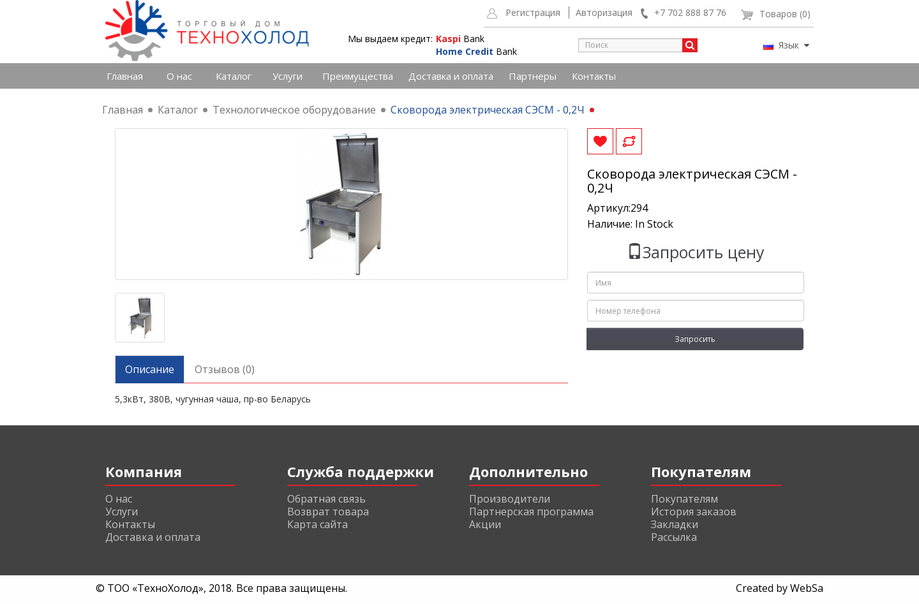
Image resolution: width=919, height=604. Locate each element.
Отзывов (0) (225, 369)
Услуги (288, 76)
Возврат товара (328, 511)
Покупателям (684, 498)
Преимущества (357, 76)
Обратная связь (326, 498)
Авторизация (604, 12)
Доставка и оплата (450, 76)
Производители (509, 498)
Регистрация (532, 12)
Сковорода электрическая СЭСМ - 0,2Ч (488, 110)
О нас (179, 76)
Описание (149, 369)
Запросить (695, 339)
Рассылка (674, 537)
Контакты (594, 76)
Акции (485, 524)
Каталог (233, 76)
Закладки (674, 524)
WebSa (806, 588)
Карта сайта (317, 524)
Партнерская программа (531, 511)
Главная (125, 76)
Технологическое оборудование (294, 110)
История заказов (693, 511)
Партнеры (533, 76)
